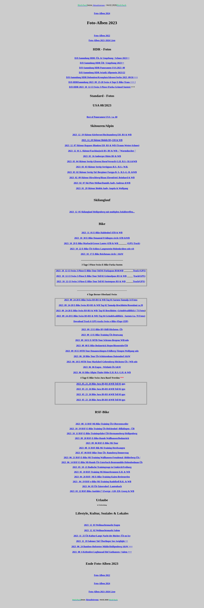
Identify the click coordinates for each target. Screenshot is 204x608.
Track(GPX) (139, 276)
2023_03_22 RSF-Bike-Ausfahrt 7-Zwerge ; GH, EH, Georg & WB (102, 491)
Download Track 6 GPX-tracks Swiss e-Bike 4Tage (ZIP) (101, 321)
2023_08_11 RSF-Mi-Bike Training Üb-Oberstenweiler (102, 424)
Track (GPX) (139, 270)
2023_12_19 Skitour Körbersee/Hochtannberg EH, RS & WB (102, 134)
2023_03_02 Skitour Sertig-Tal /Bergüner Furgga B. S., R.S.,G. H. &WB (102, 172)
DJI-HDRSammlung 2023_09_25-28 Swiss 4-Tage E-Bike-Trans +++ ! (102, 82)
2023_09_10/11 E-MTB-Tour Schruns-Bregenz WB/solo (102, 340)
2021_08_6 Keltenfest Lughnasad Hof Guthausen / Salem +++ (102, 552)
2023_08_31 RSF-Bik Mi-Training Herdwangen (102, 448)
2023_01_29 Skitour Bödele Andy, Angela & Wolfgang (102, 188)
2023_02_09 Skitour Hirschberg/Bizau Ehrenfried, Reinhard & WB (102, 177)
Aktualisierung (99, 5)
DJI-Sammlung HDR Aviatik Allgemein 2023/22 (102, 72)
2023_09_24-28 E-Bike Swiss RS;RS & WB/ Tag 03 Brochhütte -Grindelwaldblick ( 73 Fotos (100, 310)
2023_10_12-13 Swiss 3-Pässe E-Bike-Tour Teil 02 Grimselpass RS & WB (91, 276)
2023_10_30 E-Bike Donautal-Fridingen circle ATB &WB (102, 238)
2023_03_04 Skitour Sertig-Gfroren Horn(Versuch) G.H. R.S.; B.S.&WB (102, 161)
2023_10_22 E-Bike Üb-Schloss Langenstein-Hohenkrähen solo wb (102, 249)
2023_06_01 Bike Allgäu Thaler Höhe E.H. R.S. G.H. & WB (102, 372)
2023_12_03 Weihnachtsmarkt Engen (102, 525)
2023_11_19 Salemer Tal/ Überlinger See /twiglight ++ (102, 541)
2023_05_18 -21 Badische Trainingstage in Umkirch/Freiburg (102, 467)
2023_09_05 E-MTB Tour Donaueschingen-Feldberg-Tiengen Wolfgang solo (102, 351)
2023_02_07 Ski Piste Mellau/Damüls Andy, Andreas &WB (102, 183)
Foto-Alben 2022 (102, 575)
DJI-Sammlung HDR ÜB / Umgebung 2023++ (102, 63)
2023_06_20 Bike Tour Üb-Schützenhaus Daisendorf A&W (102, 356)
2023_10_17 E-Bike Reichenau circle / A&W (102, 254)
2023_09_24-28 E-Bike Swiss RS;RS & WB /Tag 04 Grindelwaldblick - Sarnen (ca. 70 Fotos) (100, 316)
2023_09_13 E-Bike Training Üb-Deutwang (102, 335)
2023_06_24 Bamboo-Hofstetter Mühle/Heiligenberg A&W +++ (101, 546)
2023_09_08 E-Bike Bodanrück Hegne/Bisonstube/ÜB (102, 345)
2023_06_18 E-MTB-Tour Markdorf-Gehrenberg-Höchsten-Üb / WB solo (102, 361)
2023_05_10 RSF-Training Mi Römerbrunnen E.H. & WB (102, 472)
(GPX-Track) (133, 243)
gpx (123, 384)
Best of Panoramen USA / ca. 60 (102, 117)
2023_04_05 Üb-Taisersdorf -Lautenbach (102, 486)
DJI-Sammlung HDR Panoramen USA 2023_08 (102, 68)
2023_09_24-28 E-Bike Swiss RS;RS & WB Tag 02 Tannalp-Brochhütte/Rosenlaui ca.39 (101, 305)
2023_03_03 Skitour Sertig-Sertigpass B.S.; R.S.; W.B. (102, 167)
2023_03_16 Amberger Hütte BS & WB (102, 156)
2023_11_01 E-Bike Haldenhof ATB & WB (102, 232)
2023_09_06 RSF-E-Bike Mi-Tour (102, 443)
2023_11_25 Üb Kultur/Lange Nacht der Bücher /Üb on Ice (102, 536)
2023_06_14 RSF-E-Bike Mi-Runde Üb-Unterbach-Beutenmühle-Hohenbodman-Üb (102, 462)
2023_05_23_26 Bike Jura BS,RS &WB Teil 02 (98, 389)
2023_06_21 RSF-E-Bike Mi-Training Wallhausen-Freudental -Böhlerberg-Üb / (102, 457)
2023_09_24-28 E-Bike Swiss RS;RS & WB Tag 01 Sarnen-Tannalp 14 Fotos (100, 300)
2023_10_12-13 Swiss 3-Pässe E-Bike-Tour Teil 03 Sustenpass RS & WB (91, 281)
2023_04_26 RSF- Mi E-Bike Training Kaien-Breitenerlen (102, 477)
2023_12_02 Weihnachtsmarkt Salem (102, 530)
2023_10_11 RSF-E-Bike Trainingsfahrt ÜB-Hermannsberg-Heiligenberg (102, 433)
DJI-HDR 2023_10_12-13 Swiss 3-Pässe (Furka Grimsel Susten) (100, 87)
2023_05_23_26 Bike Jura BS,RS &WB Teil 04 (98, 400)
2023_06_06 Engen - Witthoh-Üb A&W (102, 367)
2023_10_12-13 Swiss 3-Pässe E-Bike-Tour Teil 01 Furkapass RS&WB (89, 270)
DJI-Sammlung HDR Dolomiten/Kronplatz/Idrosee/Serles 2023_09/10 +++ (102, 77)
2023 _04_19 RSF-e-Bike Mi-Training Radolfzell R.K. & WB (102, 481)
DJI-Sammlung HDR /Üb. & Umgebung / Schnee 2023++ (102, 58)
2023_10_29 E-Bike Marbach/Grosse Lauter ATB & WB (91, 243)
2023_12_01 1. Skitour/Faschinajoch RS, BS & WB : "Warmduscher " (102, 151)
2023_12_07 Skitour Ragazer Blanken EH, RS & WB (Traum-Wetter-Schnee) (102, 145)
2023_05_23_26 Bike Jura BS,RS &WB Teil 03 (99, 394)
